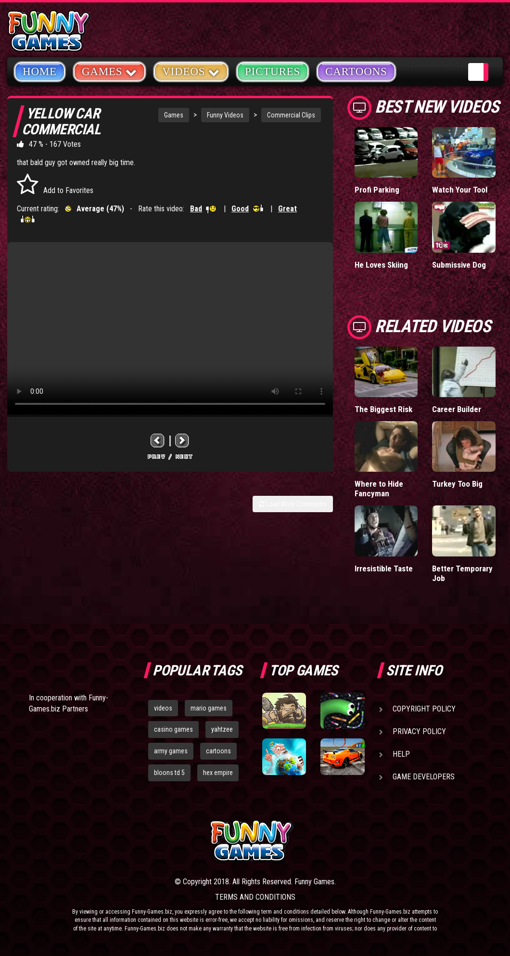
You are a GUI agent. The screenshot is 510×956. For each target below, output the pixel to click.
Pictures (272, 71)
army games (171, 751)
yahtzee (222, 729)
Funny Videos (225, 115)
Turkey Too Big (457, 484)
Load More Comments (293, 504)
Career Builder (456, 409)
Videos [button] (191, 71)
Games (173, 115)
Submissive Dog (459, 265)
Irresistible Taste (384, 568)
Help (401, 754)
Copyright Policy (424, 708)
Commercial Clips (291, 115)
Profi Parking (377, 189)
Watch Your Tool (459, 189)
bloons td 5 (169, 772)
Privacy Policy (419, 731)
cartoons (218, 751)
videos (163, 708)
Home (40, 71)
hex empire (218, 772)
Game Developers (424, 776)
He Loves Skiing (381, 265)
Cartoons (356, 71)
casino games (173, 729)
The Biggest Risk (383, 409)
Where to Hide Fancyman (379, 488)
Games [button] (109, 71)
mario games (209, 708)
